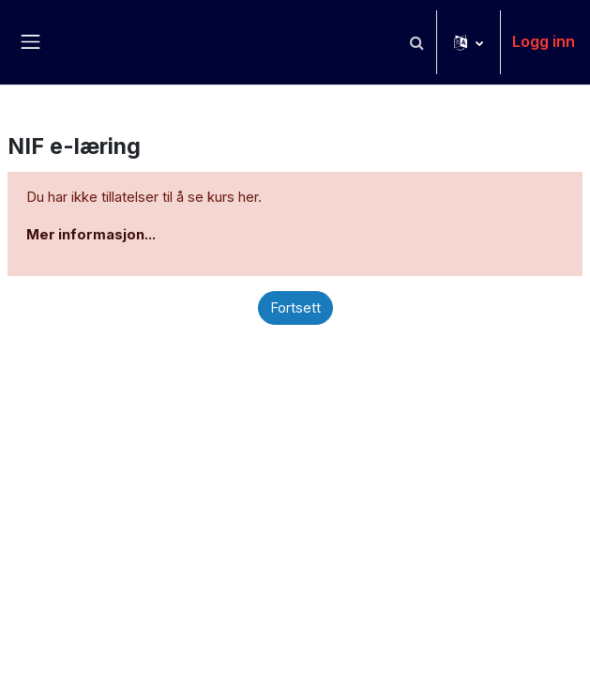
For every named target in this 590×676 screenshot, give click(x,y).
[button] (416, 42)
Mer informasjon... (91, 234)
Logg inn (543, 41)
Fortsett (295, 308)
